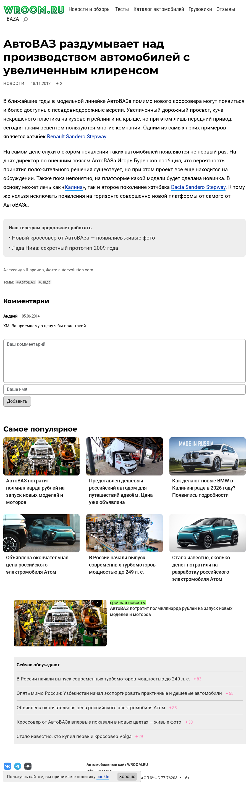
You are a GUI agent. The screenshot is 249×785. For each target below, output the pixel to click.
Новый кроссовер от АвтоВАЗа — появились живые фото (83, 238)
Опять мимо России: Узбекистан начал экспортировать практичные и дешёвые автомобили (119, 693)
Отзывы (225, 9)
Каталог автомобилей (158, 9)
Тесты (122, 9)
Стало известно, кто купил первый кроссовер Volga (74, 736)
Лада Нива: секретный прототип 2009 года (65, 248)
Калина (74, 187)
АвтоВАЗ (25, 282)
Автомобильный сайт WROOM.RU (117, 764)
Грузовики (200, 9)
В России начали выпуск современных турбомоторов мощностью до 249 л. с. (122, 565)
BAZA (13, 18)
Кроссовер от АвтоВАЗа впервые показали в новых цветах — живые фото (99, 722)
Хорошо (127, 776)
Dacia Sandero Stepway (198, 187)
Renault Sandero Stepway (76, 136)
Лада (44, 282)
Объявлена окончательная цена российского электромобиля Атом (37, 565)
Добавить (17, 401)
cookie (102, 776)
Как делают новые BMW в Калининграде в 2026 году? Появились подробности (203, 488)
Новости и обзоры (90, 9)
